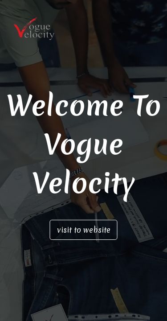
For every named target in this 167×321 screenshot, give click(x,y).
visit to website (83, 230)
